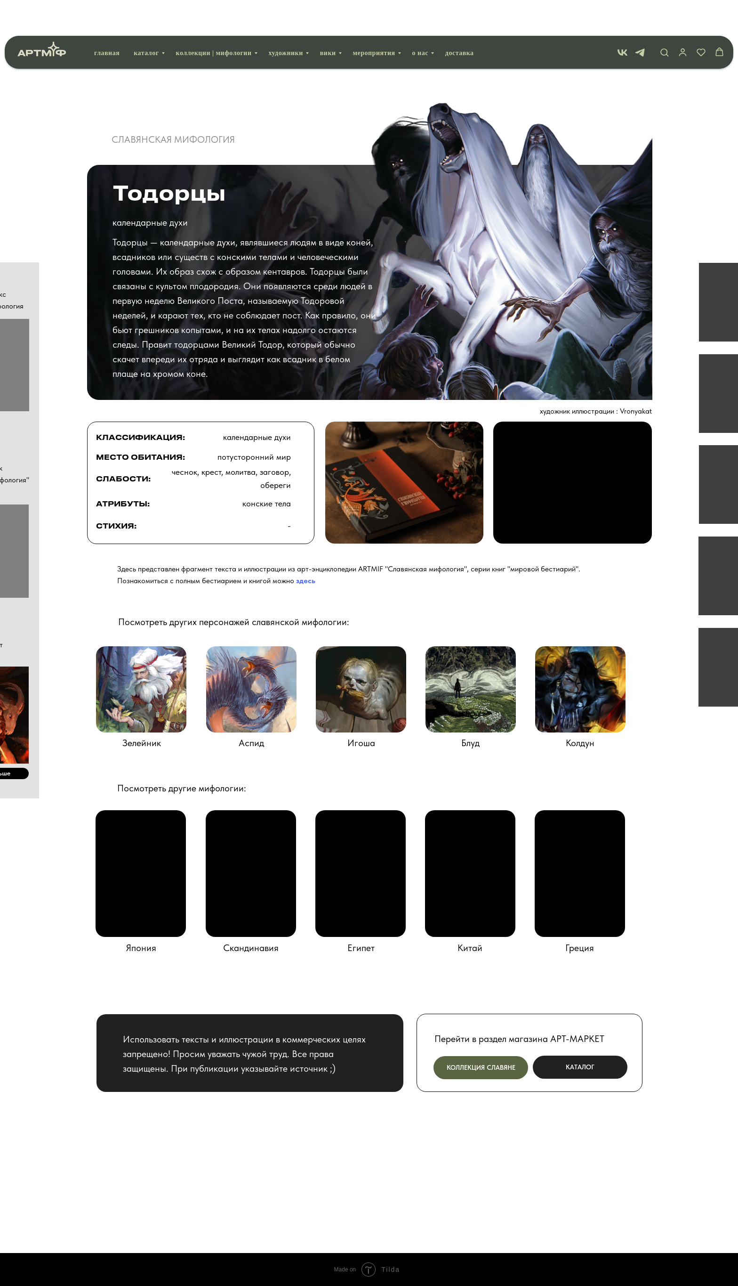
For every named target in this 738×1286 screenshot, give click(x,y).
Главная (107, 17)
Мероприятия (374, 17)
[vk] (622, 17)
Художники (286, 17)
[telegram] (640, 17)
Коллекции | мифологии (214, 17)
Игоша (361, 743)
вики (328, 17)
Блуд (470, 743)
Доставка (459, 17)
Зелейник (141, 743)
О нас (420, 17)
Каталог (146, 17)
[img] (580, 689)
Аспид (251, 743)
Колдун (580, 743)
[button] (664, 16)
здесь (305, 580)
